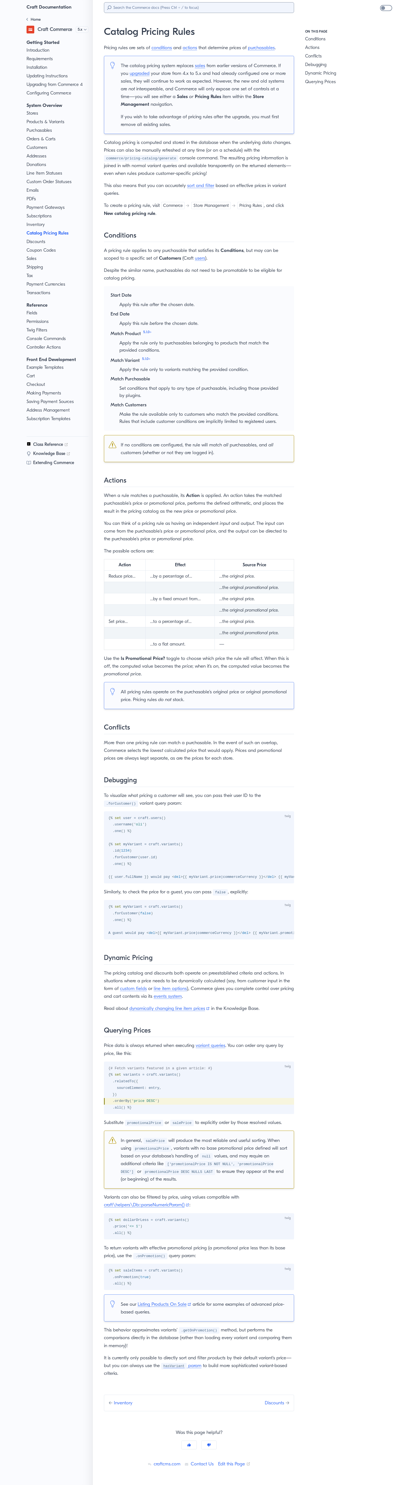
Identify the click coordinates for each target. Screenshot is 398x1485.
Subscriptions (40, 216)
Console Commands (47, 338)
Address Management (49, 410)
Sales (32, 258)
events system (186, 996)
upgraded (144, 73)
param (187, 1365)
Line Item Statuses (45, 173)
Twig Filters (38, 330)
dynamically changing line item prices (171, 1008)
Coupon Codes (42, 250)
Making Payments (44, 393)
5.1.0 (149, 332)
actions (194, 47)
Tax (30, 275)
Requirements (41, 58)
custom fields (142, 988)
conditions (166, 47)
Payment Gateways (46, 207)
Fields (33, 312)
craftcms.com (162, 1463)
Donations (37, 164)
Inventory (36, 224)
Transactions (39, 292)
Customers (37, 147)
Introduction (38, 50)
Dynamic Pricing (321, 73)
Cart (31, 375)
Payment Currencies (47, 284)
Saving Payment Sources (52, 401)
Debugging (316, 64)
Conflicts (314, 56)
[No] (209, 1444)
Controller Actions (44, 347)
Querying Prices (321, 81)
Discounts (36, 241)
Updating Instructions (48, 75)
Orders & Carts (42, 138)
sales (203, 65)
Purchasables (40, 130)
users (205, 258)
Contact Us (198, 1463)
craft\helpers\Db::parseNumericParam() (148, 1204)
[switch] (386, 8)
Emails (33, 190)
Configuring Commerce (50, 93)
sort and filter (204, 185)
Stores (33, 113)
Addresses (37, 156)
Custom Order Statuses (50, 181)
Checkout (36, 384)
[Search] (199, 7)
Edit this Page (235, 1463)
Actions (312, 47)
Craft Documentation (50, 7)
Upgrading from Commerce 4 (56, 84)
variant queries (216, 1045)
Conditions (316, 38)
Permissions (39, 321)
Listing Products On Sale (167, 1304)
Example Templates (46, 367)
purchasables (269, 47)
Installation (37, 67)
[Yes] (189, 1444)
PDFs (32, 198)
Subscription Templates (50, 418)
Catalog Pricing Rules (50, 233)
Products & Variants (46, 121)
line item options (180, 988)
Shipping (35, 267)
